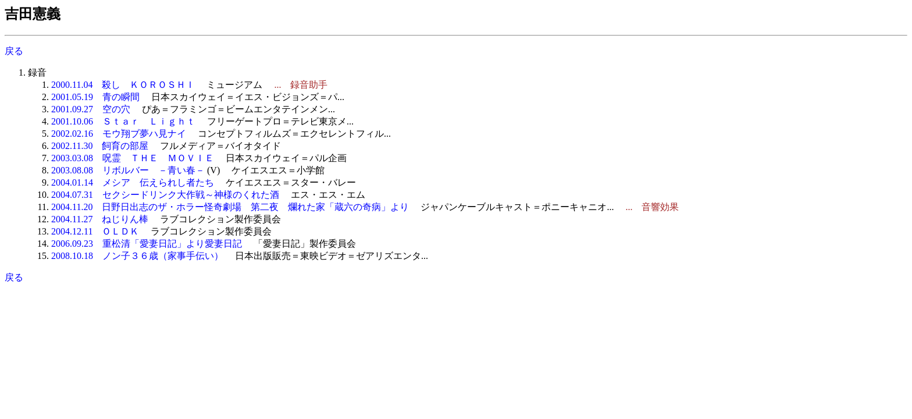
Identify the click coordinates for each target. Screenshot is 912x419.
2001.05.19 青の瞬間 (95, 97)
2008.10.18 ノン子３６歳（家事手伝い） (137, 256)
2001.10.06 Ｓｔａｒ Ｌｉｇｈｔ (123, 121)
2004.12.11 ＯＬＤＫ (95, 231)
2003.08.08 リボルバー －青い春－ (128, 170)
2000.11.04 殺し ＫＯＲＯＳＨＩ (123, 85)
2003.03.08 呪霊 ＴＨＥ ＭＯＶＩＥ (132, 158)
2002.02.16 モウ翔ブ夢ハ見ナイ (118, 134)
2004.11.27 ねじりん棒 (99, 219)
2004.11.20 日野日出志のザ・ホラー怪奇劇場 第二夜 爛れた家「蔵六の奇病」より (230, 207)
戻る (14, 51)
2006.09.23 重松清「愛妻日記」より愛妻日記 (146, 243)
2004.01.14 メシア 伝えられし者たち (132, 182)
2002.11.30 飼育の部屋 (99, 146)
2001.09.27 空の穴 (90, 109)
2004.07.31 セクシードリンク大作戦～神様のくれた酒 (165, 195)
